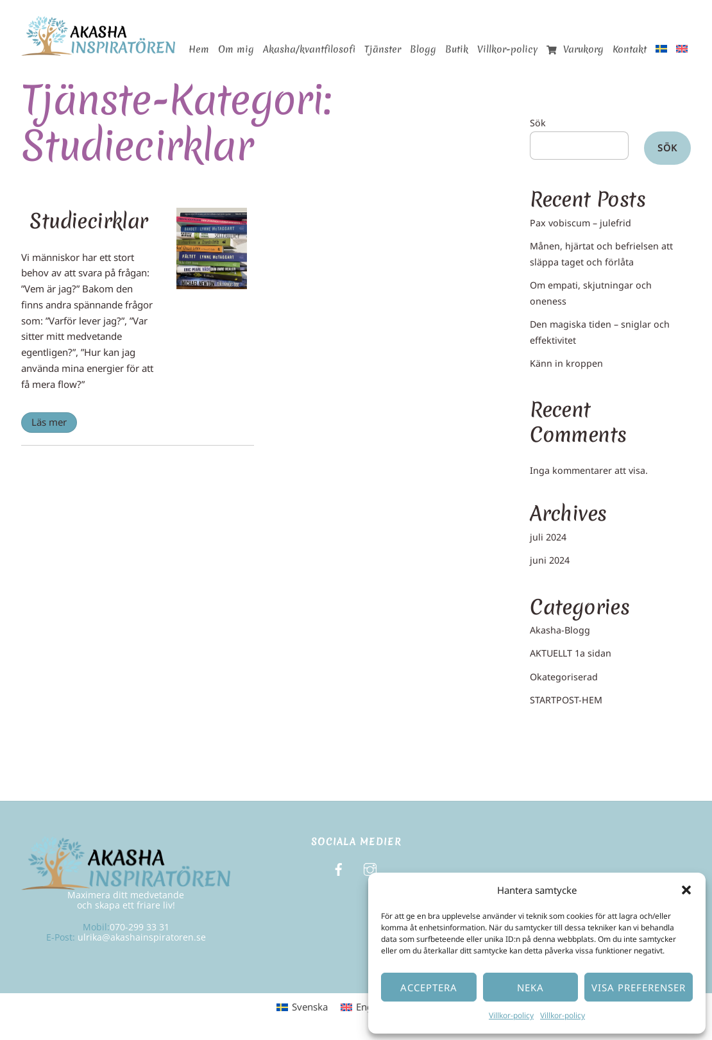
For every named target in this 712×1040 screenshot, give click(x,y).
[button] (686, 890)
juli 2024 (548, 537)
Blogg (423, 49)
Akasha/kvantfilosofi (309, 49)
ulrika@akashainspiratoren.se (142, 937)
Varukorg (575, 49)
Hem (199, 49)
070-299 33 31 (139, 927)
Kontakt (630, 49)
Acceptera (428, 987)
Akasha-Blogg (560, 630)
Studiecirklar (89, 221)
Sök (538, 123)
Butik (456, 49)
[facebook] (339, 868)
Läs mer (49, 421)
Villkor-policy (511, 1015)
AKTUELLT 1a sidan (570, 653)
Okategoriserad (564, 677)
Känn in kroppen (566, 363)
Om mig (236, 49)
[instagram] (370, 868)
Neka (530, 987)
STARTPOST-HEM (566, 700)
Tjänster (382, 49)
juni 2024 (550, 560)
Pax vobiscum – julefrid (580, 223)
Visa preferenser (638, 987)
